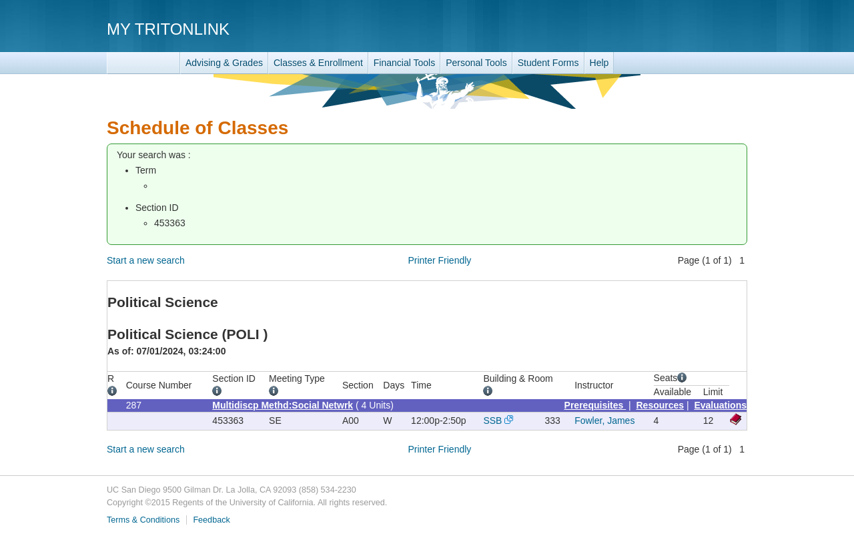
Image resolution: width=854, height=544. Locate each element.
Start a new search (146, 260)
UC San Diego (670, 28)
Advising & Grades (224, 62)
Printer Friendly (439, 260)
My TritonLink (168, 29)
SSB (492, 420)
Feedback (211, 520)
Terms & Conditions (143, 520)
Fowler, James (604, 420)
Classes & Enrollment (318, 62)
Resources (660, 405)
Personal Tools (476, 62)
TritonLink (143, 63)
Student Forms (548, 62)
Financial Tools (404, 62)
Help (599, 62)
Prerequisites (595, 405)
